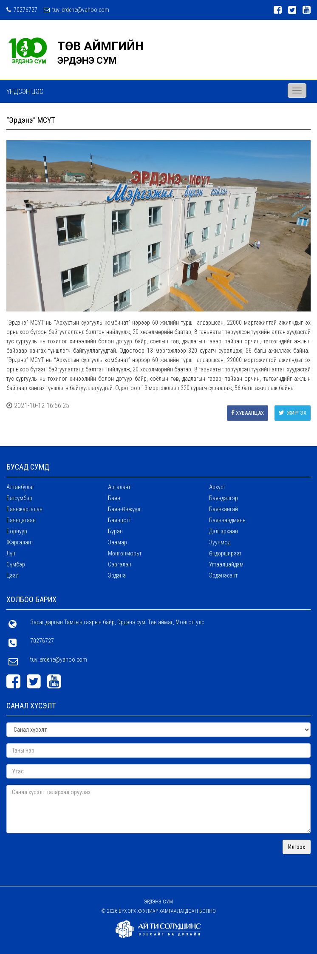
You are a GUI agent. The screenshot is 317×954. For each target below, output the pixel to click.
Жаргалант (19, 542)
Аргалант (119, 487)
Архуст (217, 487)
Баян (114, 498)
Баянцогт (119, 520)
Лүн (10, 553)
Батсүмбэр (19, 498)
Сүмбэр (15, 564)
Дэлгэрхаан (223, 531)
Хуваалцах (247, 413)
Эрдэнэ (117, 575)
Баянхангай (223, 509)
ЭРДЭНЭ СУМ (87, 60)
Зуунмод (219, 542)
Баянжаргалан (24, 509)
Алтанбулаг (20, 487)
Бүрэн (115, 531)
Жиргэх (292, 413)
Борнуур (16, 531)
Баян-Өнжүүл (124, 509)
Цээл (12, 575)
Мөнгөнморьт (125, 553)
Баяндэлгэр (223, 498)
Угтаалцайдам (226, 564)
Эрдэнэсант (223, 575)
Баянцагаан (21, 520)
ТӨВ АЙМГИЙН (100, 46)
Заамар (117, 542)
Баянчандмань (227, 520)
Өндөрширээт (225, 553)
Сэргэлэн (119, 564)
